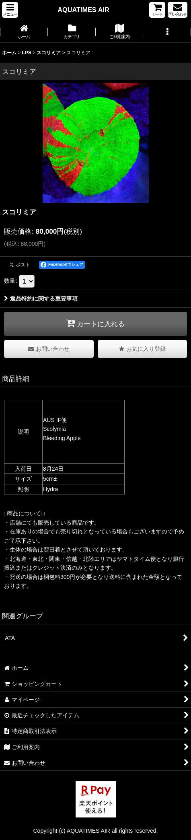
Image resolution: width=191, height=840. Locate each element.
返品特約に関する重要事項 (41, 298)
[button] (10, 10)
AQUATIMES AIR (83, 9)
